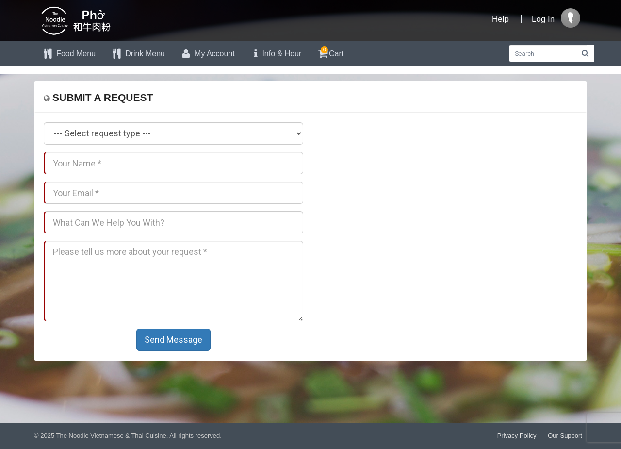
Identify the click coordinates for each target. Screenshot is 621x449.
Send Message (173, 339)
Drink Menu (137, 54)
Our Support (565, 435)
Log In (543, 19)
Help (500, 19)
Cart (329, 52)
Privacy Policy (517, 435)
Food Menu (68, 54)
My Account (207, 54)
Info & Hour (275, 54)
